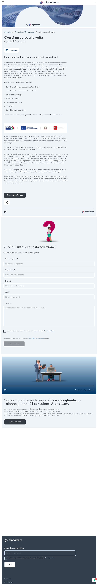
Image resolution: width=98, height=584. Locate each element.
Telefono (8, 281)
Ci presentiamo (15, 422)
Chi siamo (7, 579)
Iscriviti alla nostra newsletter (14, 548)
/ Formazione (11, 50)
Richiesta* (8, 303)
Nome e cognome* (11, 259)
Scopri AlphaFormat (15, 195)
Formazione (29, 32)
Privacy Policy (49, 331)
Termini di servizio (40, 338)
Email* (7, 292)
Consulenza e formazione (14, 32)
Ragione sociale (10, 270)
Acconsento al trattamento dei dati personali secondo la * (31, 331)
